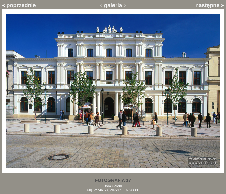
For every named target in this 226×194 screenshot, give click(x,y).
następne (207, 5)
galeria (113, 5)
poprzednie (21, 5)
